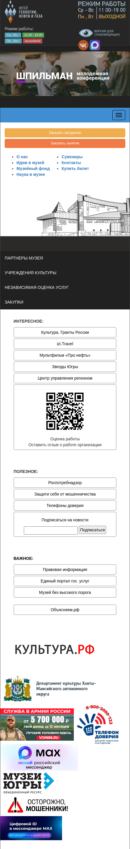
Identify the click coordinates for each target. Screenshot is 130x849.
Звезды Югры (65, 366)
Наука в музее (30, 174)
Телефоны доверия (65, 505)
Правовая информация (65, 569)
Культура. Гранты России (65, 332)
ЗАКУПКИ (14, 302)
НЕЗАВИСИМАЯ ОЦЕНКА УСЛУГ (37, 287)
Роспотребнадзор (65, 482)
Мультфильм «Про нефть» (64, 355)
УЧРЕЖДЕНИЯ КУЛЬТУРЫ (30, 272)
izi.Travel (65, 343)
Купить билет (75, 168)
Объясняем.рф (65, 609)
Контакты (71, 162)
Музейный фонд (33, 168)
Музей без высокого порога (65, 592)
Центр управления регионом (65, 378)
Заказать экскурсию (65, 133)
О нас (22, 156)
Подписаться (92, 530)
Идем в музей (30, 162)
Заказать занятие (65, 143)
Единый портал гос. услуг (65, 581)
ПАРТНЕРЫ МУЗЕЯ (24, 258)
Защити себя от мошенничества (65, 494)
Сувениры (72, 156)
